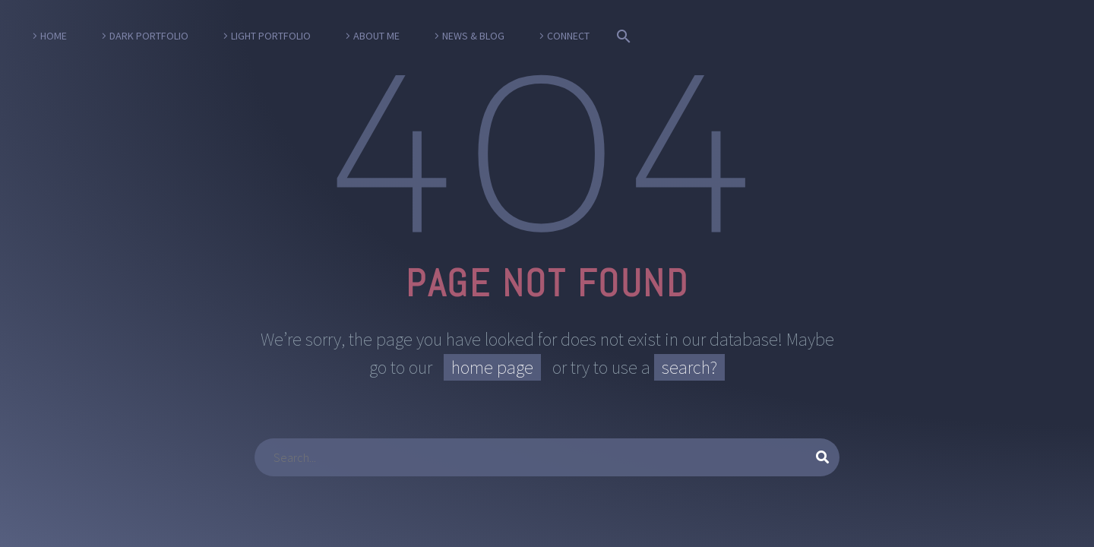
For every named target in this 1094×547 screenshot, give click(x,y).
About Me (376, 36)
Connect (568, 36)
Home (53, 36)
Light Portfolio (271, 36)
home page (492, 367)
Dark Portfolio (148, 36)
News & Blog (473, 36)
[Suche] (621, 36)
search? (689, 367)
